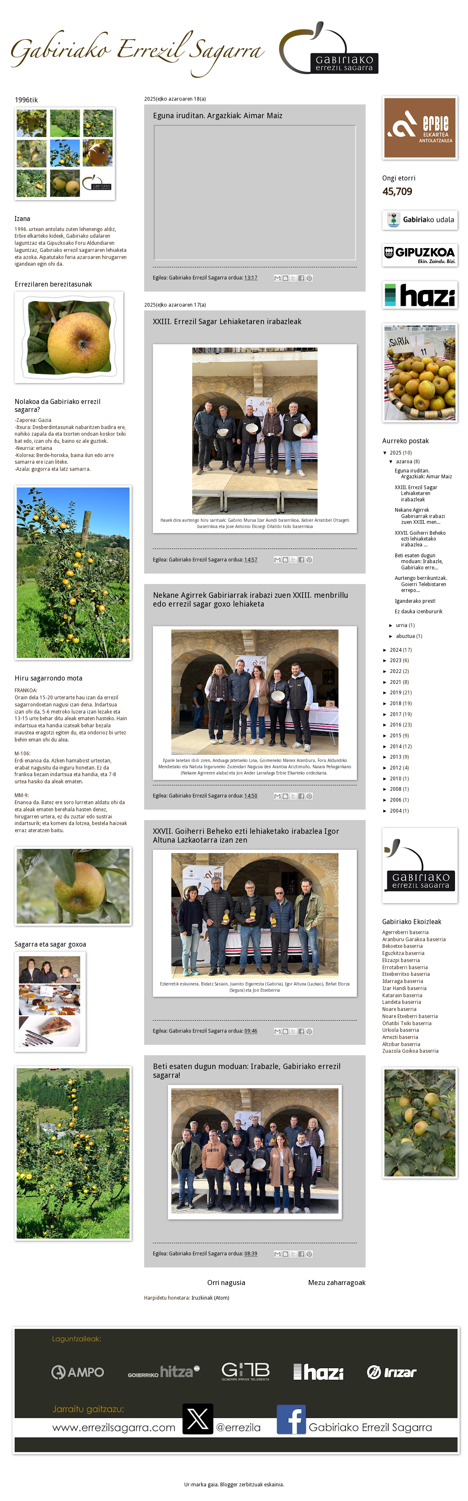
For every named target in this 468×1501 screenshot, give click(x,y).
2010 (396, 779)
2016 (396, 725)
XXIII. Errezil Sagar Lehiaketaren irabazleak (227, 321)
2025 (396, 453)
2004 (396, 811)
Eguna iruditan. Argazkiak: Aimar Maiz (217, 115)
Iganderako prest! (415, 601)
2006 (396, 800)
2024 (396, 650)
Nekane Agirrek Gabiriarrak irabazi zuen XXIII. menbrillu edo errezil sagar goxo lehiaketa (250, 599)
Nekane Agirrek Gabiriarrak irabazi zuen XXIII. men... (420, 516)
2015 (396, 736)
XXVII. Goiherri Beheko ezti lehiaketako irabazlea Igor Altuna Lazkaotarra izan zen (246, 835)
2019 (396, 693)
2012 (396, 768)
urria (402, 625)
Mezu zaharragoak (337, 1282)
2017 (396, 714)
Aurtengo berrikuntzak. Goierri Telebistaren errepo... (421, 584)
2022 (396, 671)
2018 (396, 703)
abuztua (406, 636)
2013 (396, 757)
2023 (396, 660)
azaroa (405, 462)
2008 (396, 789)
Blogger (229, 1485)
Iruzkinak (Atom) (210, 1298)
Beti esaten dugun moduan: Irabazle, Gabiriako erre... (419, 562)
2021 (396, 682)
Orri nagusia (226, 1282)
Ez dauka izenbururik (419, 612)
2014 (396, 746)
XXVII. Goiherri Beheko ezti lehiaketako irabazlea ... (420, 539)
